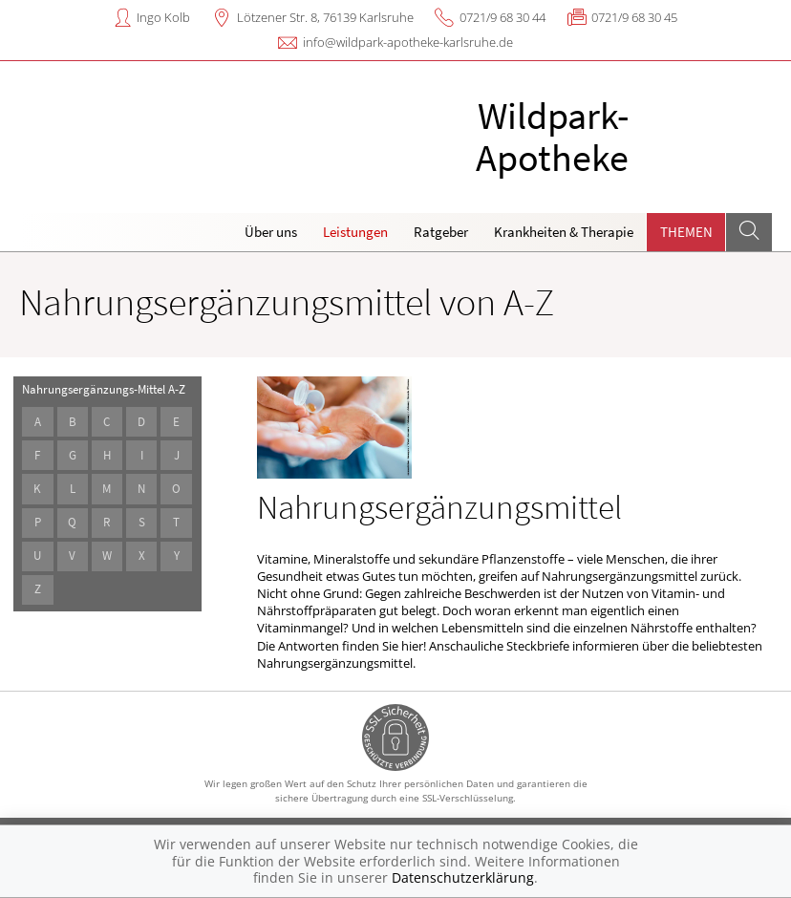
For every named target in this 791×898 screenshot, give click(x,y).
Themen (686, 232)
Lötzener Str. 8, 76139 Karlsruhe (325, 17)
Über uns (271, 232)
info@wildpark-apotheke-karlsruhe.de (408, 42)
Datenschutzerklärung (463, 877)
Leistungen (355, 232)
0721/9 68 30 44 (502, 17)
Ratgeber (441, 232)
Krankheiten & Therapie (563, 232)
